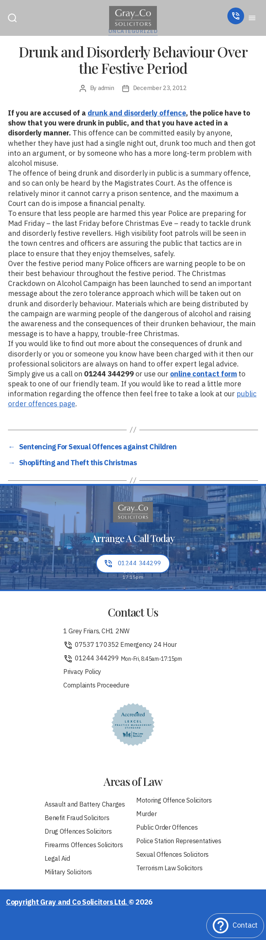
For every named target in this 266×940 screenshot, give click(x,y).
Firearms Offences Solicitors (84, 845)
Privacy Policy (82, 672)
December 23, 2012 (160, 88)
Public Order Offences (167, 828)
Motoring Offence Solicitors (174, 801)
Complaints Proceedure (96, 686)
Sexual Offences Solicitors (172, 855)
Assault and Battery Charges (85, 805)
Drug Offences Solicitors (78, 832)
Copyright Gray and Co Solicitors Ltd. (67, 903)
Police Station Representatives (178, 841)
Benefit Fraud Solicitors (77, 818)
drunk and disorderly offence (137, 113)
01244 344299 (122, 659)
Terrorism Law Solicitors (169, 868)
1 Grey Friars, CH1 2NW (96, 631)
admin (106, 88)
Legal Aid (57, 859)
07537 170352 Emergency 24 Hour (120, 645)
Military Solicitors (68, 872)
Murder (146, 814)
